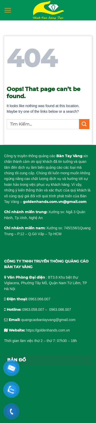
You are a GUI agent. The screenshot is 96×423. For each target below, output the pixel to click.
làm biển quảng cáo (46, 167)
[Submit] (84, 124)
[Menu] (8, 10)
